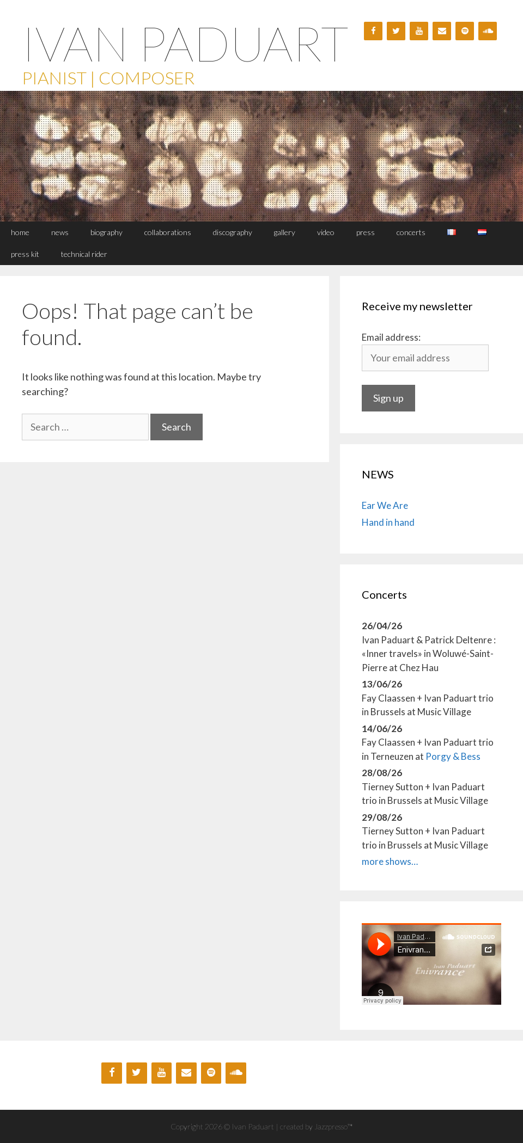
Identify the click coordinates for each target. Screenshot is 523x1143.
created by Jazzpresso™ (316, 1126)
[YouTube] (419, 31)
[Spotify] (464, 31)
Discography (232, 232)
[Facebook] (373, 31)
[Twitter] (396, 31)
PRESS (365, 232)
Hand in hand (388, 522)
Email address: (391, 337)
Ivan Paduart (185, 43)
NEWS (60, 232)
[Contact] (442, 31)
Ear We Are (385, 505)
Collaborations (167, 232)
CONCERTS (411, 232)
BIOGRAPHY (106, 232)
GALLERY (284, 232)
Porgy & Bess (453, 756)
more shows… (390, 861)
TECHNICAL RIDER (84, 254)
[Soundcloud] (487, 31)
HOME (20, 232)
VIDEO (326, 232)
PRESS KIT (25, 254)
